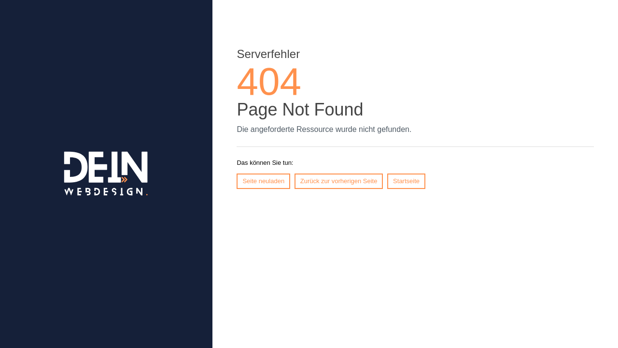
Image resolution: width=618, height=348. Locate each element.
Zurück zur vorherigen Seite (339, 181)
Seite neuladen (263, 181)
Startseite (406, 181)
